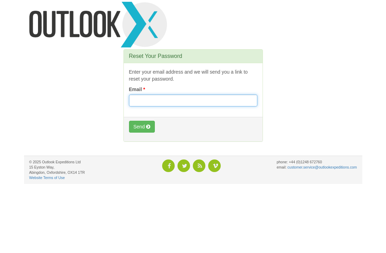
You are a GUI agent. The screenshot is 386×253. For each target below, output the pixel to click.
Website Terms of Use (47, 178)
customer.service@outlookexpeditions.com (322, 167)
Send (142, 126)
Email (135, 89)
